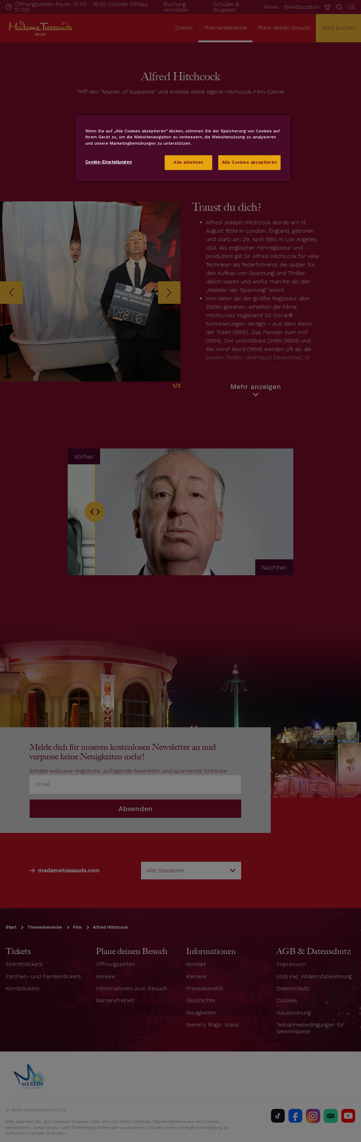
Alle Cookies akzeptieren (249, 162)
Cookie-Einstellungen (108, 161)
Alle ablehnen (188, 162)
